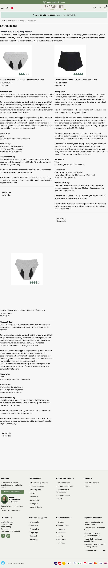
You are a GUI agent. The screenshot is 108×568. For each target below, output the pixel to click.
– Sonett (59, 536)
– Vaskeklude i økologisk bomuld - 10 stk (93, 540)
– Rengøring (33, 539)
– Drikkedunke (34, 522)
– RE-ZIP (59, 499)
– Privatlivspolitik (35, 490)
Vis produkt (6, 195)
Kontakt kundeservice (12, 492)
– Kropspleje (33, 532)
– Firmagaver (33, 504)
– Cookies (32, 493)
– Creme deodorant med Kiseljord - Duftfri (93, 523)
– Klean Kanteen (62, 525)
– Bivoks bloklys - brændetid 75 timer (94, 529)
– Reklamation (34, 500)
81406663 (14, 501)
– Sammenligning (35, 507)
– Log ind (87, 486)
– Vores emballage (63, 495)
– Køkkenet (33, 536)
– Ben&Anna (61, 532)
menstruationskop (96, 138)
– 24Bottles (60, 543)
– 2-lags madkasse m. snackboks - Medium (92, 534)
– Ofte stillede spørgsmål (38, 483)
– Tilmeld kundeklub (91, 483)
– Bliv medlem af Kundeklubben (62, 491)
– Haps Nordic (61, 539)
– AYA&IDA (60, 522)
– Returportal (33, 497)
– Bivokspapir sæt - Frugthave (95, 550)
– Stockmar (60, 529)
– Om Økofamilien (63, 483)
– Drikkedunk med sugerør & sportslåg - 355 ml (94, 546)
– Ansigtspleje (34, 529)
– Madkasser (33, 525)
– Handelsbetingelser (36, 486)
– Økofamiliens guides (64, 486)
